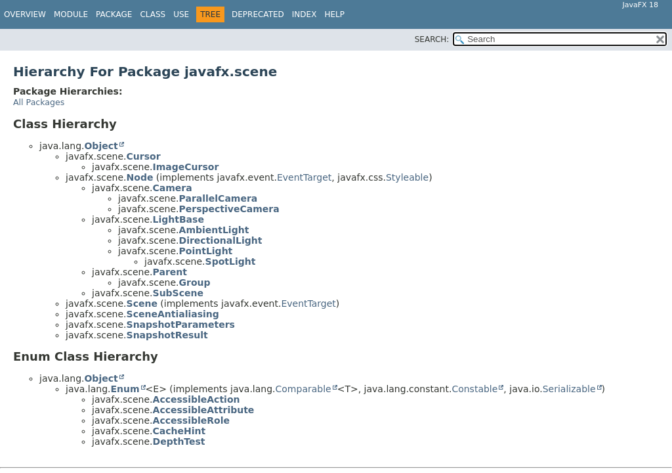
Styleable (407, 177)
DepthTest (179, 441)
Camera (172, 188)
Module (71, 14)
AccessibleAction (196, 399)
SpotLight (230, 261)
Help (334, 14)
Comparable (303, 389)
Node (140, 177)
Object (100, 146)
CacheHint (179, 431)
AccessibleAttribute (204, 410)
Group (195, 282)
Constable (474, 389)
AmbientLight (214, 230)
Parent (170, 272)
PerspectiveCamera (229, 209)
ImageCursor (186, 167)
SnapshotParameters (181, 324)
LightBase (178, 219)
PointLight (206, 251)
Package (114, 14)
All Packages (38, 102)
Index (304, 14)
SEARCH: (432, 39)
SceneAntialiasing (173, 314)
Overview (25, 14)
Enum (124, 389)
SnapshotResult (167, 335)
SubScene (178, 293)
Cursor (144, 156)
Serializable (569, 389)
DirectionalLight (220, 240)
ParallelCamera (218, 198)
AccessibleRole (191, 420)
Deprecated (258, 14)
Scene (142, 303)
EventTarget (304, 177)
